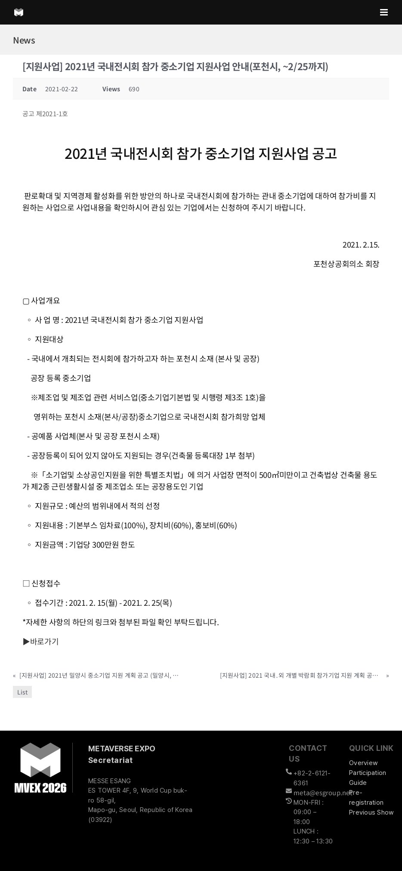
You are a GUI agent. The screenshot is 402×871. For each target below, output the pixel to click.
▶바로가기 (40, 641)
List (22, 692)
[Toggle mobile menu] (384, 12)
